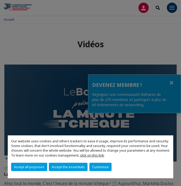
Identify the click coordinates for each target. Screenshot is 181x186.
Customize (100, 167)
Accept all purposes (29, 167)
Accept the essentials (68, 167)
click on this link (92, 155)
